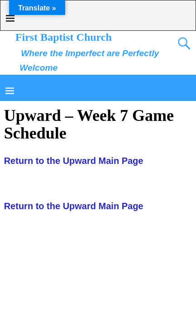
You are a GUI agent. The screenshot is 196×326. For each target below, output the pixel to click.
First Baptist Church (63, 37)
